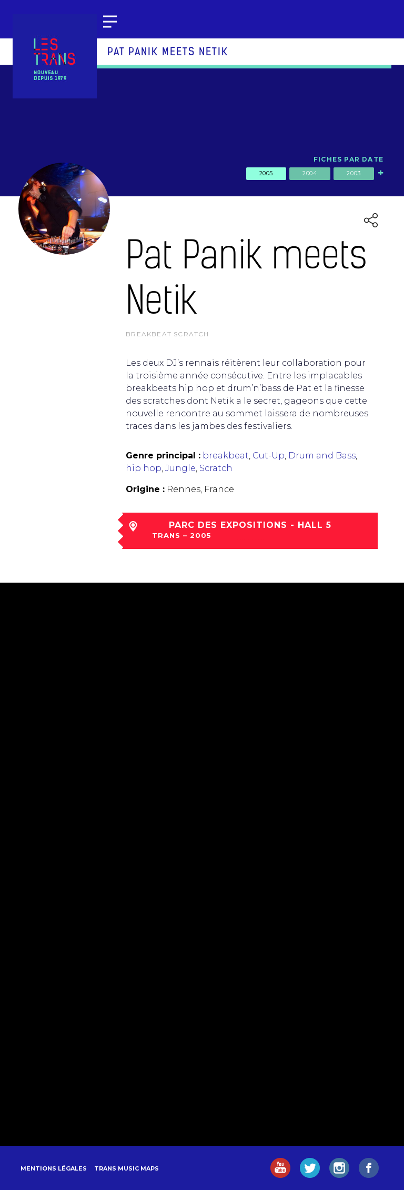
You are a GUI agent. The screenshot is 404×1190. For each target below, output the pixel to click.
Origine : (145, 489)
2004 (309, 173)
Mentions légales (54, 1168)
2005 (266, 173)
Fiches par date (348, 159)
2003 (353, 173)
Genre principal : (163, 456)
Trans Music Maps (126, 1168)
